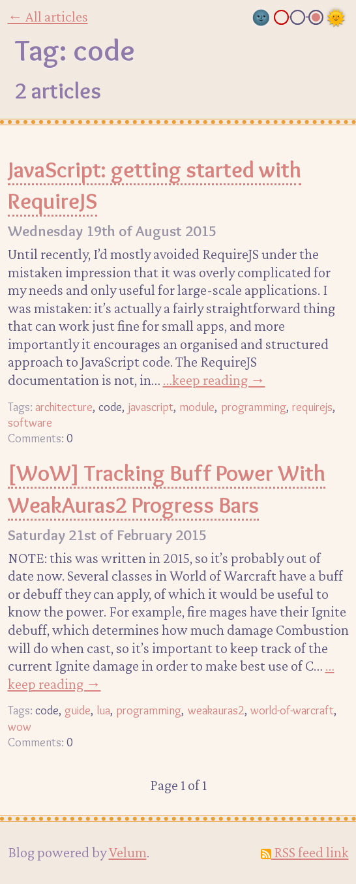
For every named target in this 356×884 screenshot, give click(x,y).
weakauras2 (216, 710)
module (197, 406)
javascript (150, 406)
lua (103, 710)
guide (78, 710)
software (30, 422)
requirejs (312, 406)
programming (253, 406)
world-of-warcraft (292, 710)
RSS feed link (305, 852)
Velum (128, 852)
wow (19, 726)
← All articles (48, 16)
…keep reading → (214, 379)
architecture (64, 406)
